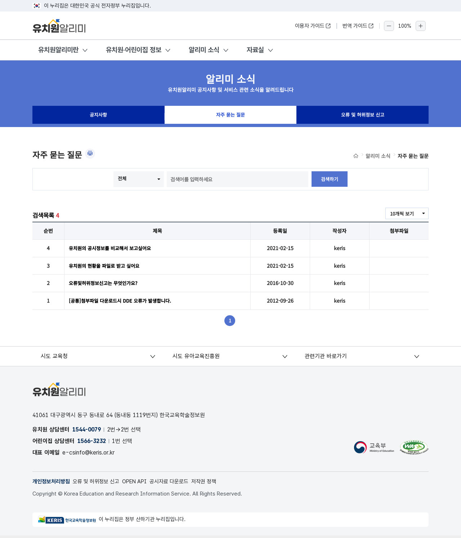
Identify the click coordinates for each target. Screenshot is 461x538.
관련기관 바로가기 (326, 357)
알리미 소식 (204, 50)
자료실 (255, 50)
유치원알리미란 (58, 50)
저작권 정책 (217, 483)
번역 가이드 (358, 26)
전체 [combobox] (121, 178)
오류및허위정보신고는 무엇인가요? (106, 284)
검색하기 (329, 179)
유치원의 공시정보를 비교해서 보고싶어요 (113, 248)
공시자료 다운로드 (180, 483)
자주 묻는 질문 (230, 117)
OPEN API (142, 483)
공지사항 (98, 117)
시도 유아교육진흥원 (196, 357)
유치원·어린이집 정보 (133, 50)
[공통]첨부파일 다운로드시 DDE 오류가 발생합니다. (124, 302)
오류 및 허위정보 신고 (363, 117)
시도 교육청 (54, 357)
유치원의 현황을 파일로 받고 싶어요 (107, 266)
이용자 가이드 (313, 26)
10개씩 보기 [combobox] (401, 213)
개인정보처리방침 (52, 483)
